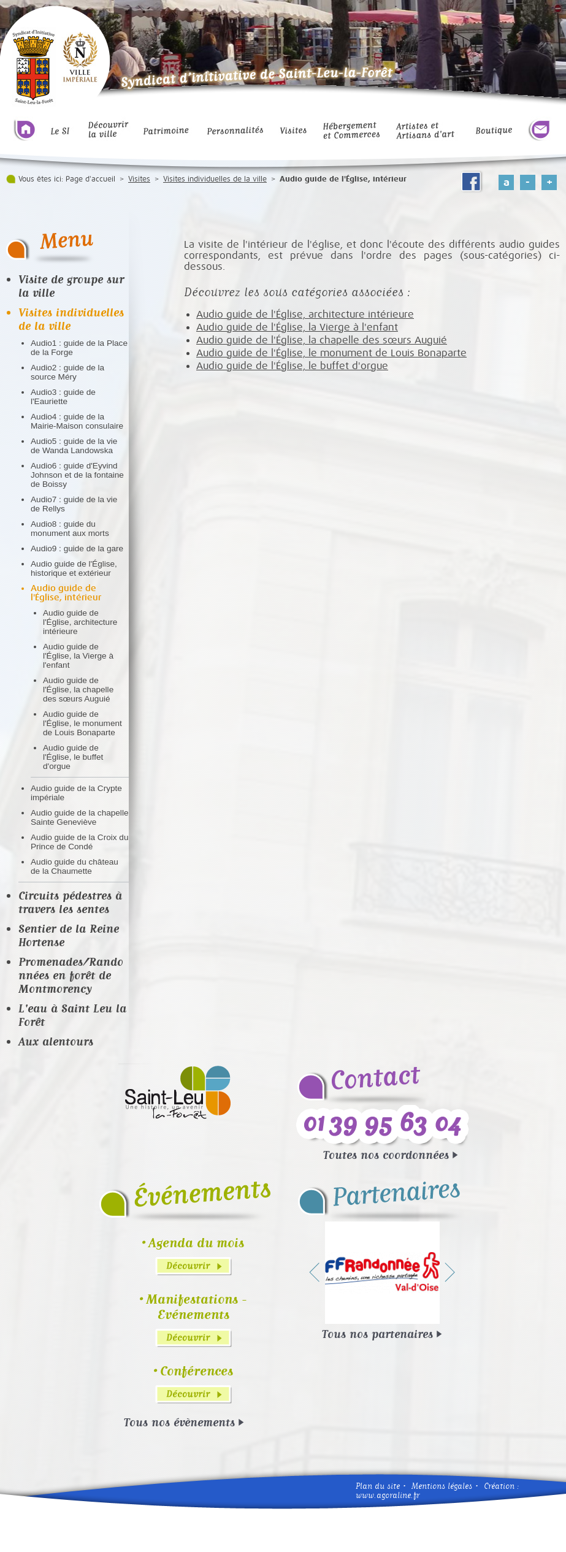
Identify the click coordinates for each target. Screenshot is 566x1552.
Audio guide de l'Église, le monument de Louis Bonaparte (82, 723)
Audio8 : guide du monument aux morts (70, 528)
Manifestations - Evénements (196, 1306)
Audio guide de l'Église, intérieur (66, 593)
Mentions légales (441, 1486)
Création (499, 1486)
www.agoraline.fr (387, 1495)
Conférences (196, 1370)
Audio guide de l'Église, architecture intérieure (80, 622)
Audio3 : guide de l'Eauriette (63, 397)
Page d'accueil (90, 179)
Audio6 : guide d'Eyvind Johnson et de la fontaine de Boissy (77, 475)
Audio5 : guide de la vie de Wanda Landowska (74, 446)
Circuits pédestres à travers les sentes (70, 902)
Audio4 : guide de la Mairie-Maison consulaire (77, 421)
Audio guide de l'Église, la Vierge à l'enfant (78, 656)
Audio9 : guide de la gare (77, 548)
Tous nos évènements (179, 1422)
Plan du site (378, 1486)
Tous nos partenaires (377, 1333)
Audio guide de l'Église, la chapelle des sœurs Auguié (78, 689)
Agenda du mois (196, 1242)
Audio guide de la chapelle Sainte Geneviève (79, 817)
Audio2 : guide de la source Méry (67, 372)
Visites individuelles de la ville (215, 179)
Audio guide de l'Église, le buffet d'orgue (73, 757)
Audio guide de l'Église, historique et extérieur (74, 568)
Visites (139, 179)
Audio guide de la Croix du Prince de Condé (79, 842)
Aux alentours (55, 1041)
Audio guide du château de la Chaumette (74, 866)
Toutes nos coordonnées (386, 1154)
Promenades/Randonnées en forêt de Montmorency (70, 975)
